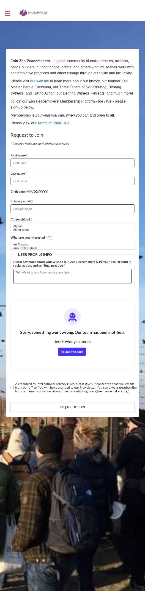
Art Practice (70, 244)
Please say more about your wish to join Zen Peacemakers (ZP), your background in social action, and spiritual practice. (72, 263)
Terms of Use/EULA (53, 123)
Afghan (70, 226)
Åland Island (70, 230)
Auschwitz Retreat (70, 248)
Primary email (22, 201)
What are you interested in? (31, 237)
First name (19, 155)
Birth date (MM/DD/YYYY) (29, 191)
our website (39, 81)
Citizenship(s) (21, 219)
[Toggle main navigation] (7, 13)
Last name (19, 173)
